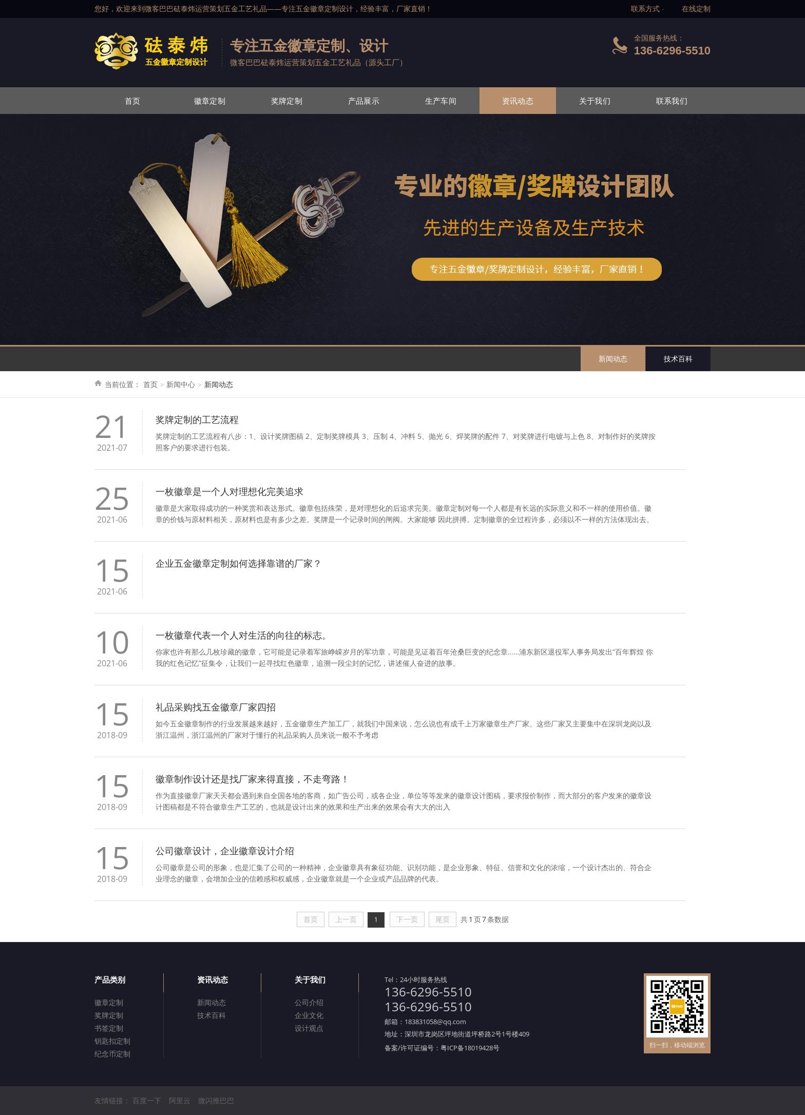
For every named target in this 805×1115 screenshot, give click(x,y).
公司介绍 (309, 1002)
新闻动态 (613, 358)
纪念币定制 (112, 1054)
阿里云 (179, 1100)
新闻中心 (180, 384)
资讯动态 (517, 100)
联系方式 (645, 8)
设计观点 (309, 1028)
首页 (133, 100)
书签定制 (108, 1028)
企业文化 (309, 1015)
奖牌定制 (286, 100)
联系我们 (671, 100)
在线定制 (696, 8)
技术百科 (678, 358)
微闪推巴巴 (216, 1100)
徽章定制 (209, 100)
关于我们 (594, 100)
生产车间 (440, 100)
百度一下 (146, 1100)
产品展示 (363, 100)
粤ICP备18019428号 (470, 1047)
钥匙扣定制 (112, 1041)
